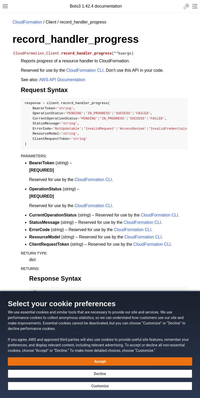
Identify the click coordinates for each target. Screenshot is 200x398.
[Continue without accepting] (100, 374)
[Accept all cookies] (100, 361)
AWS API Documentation (62, 79)
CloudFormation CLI (84, 70)
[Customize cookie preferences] (100, 386)
